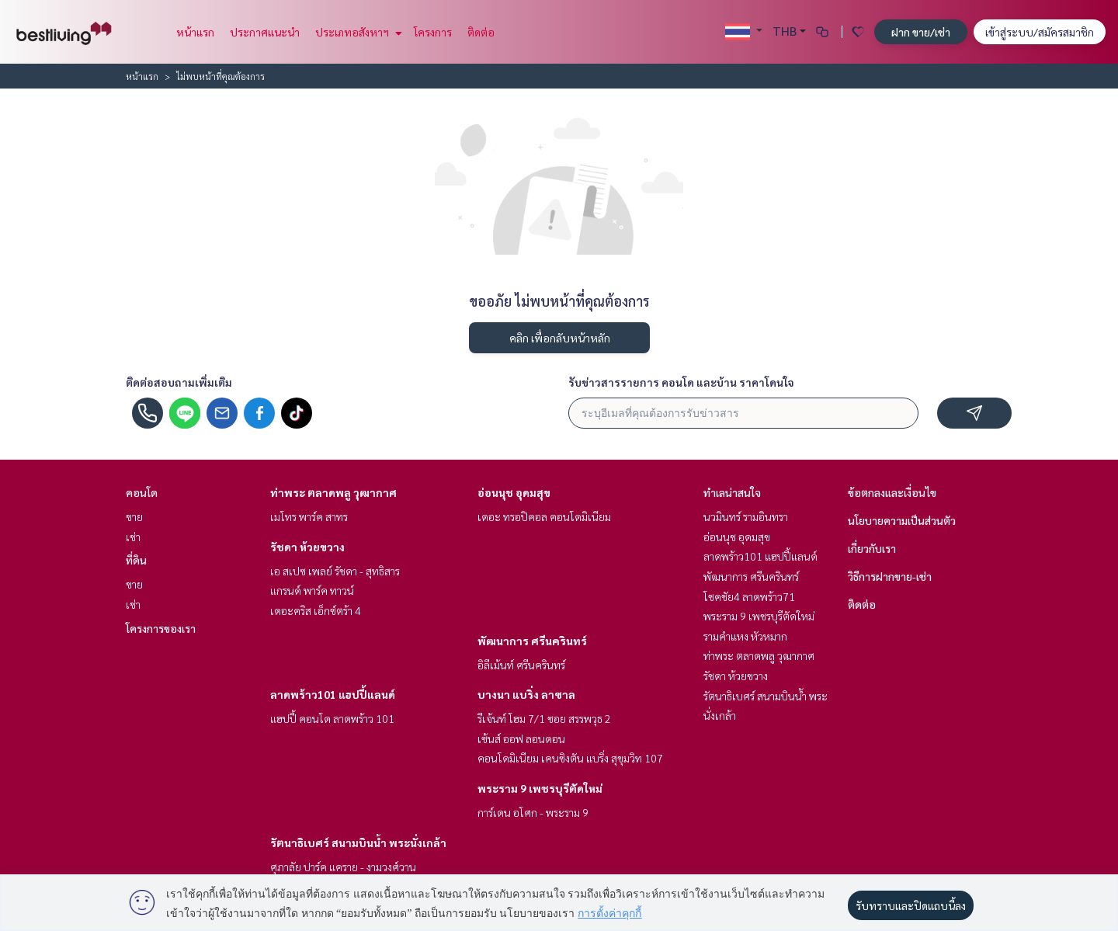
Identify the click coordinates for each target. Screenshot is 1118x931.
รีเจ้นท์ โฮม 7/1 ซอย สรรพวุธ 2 (544, 718)
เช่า (133, 537)
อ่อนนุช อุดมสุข (513, 492)
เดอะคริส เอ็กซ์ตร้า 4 (315, 610)
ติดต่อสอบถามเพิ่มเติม (179, 382)
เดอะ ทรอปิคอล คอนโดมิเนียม (544, 516)
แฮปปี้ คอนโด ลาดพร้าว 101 (332, 718)
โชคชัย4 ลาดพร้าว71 (749, 596)
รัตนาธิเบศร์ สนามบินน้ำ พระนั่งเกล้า (358, 842)
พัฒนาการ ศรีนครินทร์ (532, 641)
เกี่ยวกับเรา (872, 548)
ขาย (134, 516)
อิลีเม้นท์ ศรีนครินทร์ (521, 665)
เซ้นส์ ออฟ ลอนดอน (521, 738)
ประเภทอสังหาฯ (356, 32)
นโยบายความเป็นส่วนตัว (902, 520)
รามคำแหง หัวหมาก (745, 636)
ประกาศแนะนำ (265, 32)
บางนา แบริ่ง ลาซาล (526, 694)
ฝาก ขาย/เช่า (920, 32)
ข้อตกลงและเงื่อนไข (892, 492)
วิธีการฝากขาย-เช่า (890, 576)
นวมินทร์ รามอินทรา (745, 516)
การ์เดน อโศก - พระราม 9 (533, 812)
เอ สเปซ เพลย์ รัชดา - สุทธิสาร (335, 571)
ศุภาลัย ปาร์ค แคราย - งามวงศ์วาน (343, 867)
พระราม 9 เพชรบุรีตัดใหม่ (539, 788)
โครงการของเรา (161, 628)
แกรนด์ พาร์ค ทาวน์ (312, 590)
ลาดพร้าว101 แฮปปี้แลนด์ (332, 694)
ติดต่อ (481, 32)
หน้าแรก (195, 32)
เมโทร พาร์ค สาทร (309, 516)
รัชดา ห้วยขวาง (307, 547)
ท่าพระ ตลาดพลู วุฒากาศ (333, 492)
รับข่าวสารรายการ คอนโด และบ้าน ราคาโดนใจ (681, 382)
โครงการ (433, 32)
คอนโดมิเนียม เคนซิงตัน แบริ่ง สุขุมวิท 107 (570, 758)
